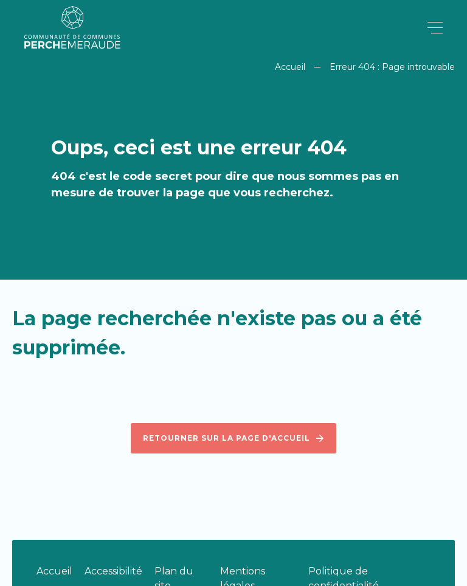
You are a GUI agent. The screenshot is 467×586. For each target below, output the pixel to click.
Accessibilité (113, 571)
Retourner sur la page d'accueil (233, 438)
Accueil (290, 66)
